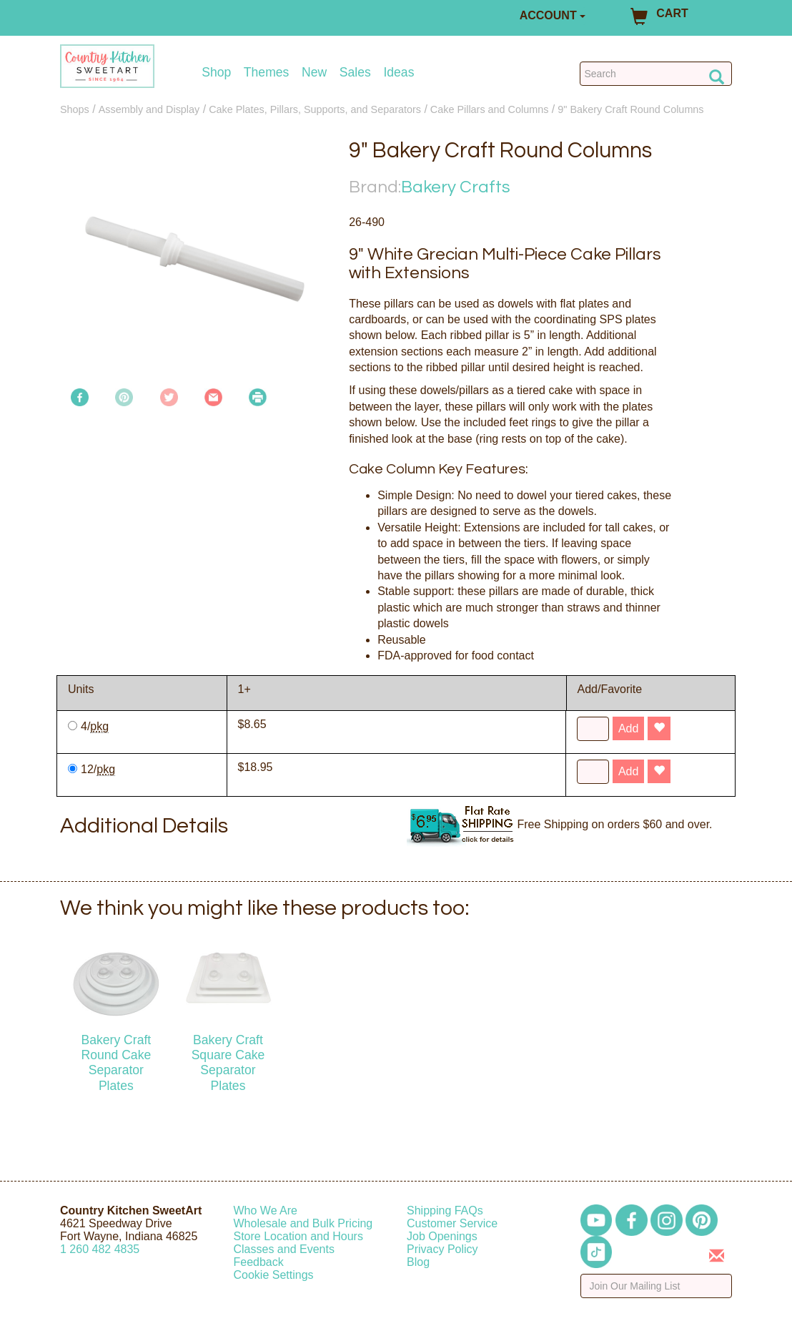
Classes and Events (284, 1249)
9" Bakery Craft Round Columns (630, 109)
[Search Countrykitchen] (656, 74)
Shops (74, 109)
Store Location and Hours (298, 1236)
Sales (355, 72)
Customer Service (452, 1223)
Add (628, 728)
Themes (266, 72)
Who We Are (266, 1210)
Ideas (398, 72)
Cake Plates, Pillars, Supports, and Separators (315, 109)
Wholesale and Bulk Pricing (303, 1223)
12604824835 (99, 1249)
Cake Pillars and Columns (489, 109)
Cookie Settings (274, 1275)
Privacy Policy (442, 1249)
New (314, 72)
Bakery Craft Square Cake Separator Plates (228, 1062)
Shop (216, 72)
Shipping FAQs (445, 1210)
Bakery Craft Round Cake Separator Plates (116, 1062)
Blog (418, 1262)
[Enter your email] (656, 1286)
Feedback (259, 1262)
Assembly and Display (149, 109)
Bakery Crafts (455, 187)
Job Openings (442, 1236)
